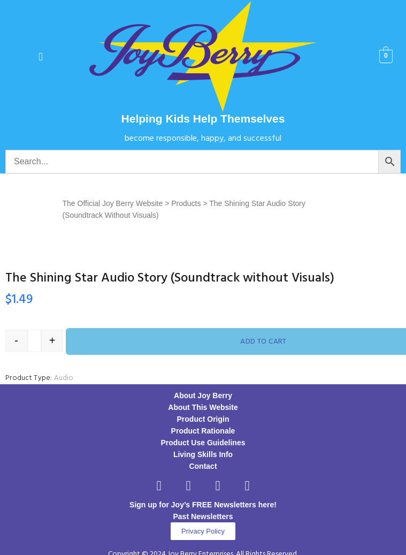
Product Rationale (203, 431)
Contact (203, 466)
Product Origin (203, 419)
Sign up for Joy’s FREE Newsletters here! (203, 504)
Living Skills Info (203, 454)
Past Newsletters (203, 516)
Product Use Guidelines (203, 442)
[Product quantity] (34, 341)
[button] (41, 56)
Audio (63, 378)
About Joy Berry (203, 395)
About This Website (203, 407)
